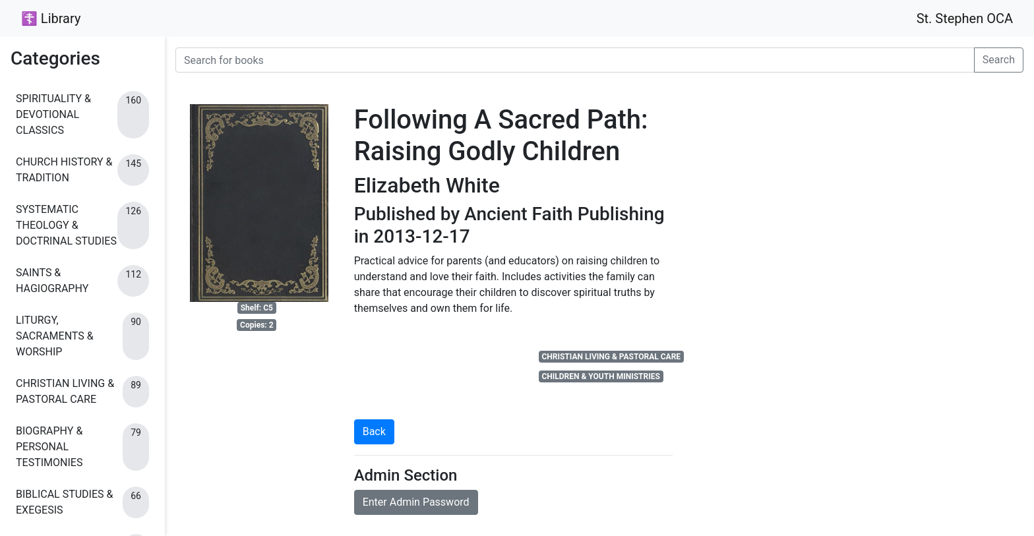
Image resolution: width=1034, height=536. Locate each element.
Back (374, 431)
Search (999, 59)
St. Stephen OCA (965, 18)
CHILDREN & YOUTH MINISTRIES (600, 376)
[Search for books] (575, 60)
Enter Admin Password (416, 502)
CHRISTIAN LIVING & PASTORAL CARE (611, 356)
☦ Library (50, 18)
